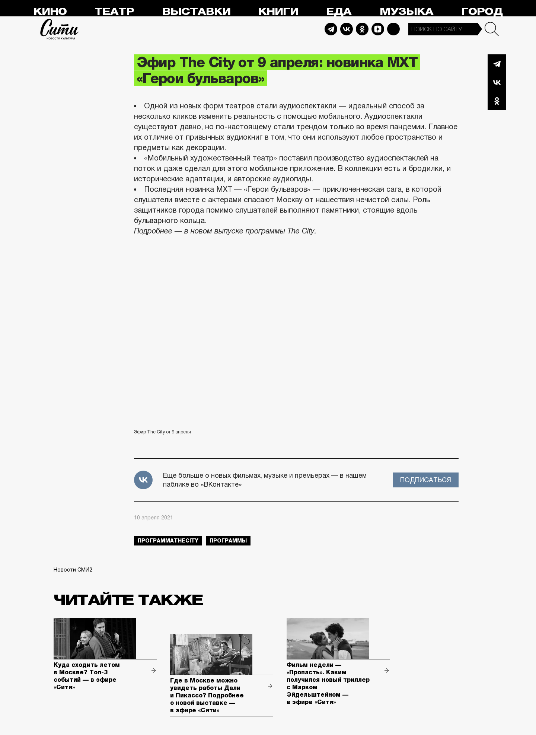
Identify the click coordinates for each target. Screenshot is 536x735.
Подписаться (425, 480)
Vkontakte (346, 29)
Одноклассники (497, 101)
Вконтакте (497, 82)
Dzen (377, 29)
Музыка (406, 11)
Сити (59, 29)
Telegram (331, 29)
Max (393, 29)
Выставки (196, 11)
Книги (278, 11)
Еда (338, 11)
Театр (114, 11)
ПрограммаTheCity (168, 541)
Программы (228, 541)
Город (481, 11)
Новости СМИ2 (73, 570)
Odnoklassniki (362, 29)
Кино (50, 11)
